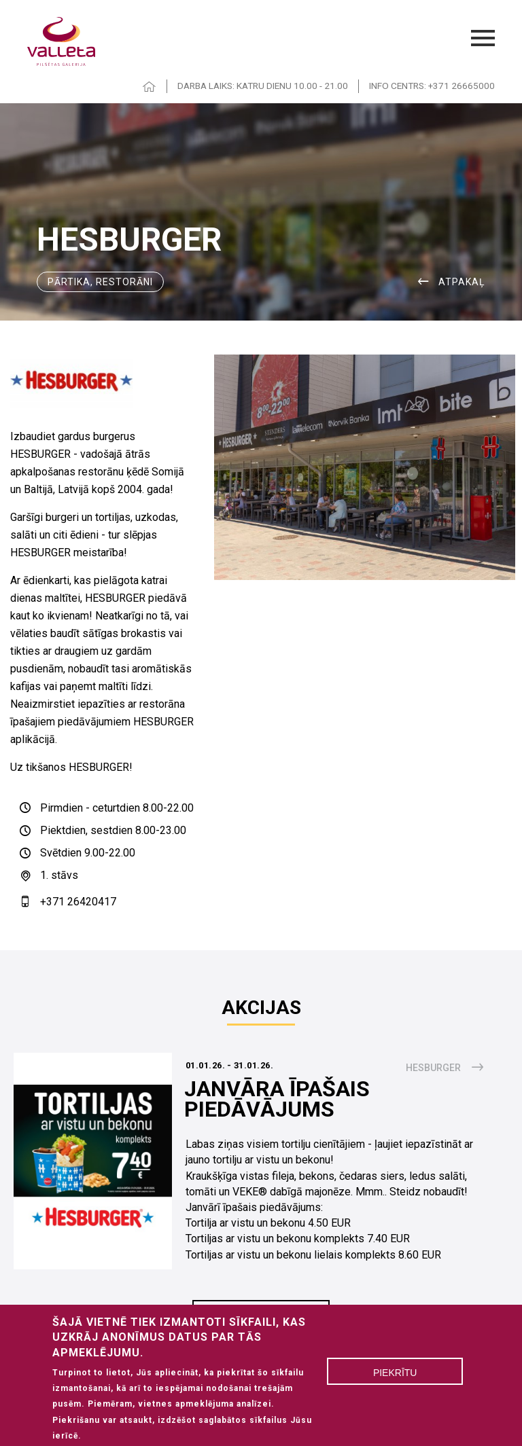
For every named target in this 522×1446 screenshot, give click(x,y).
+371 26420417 (78, 901)
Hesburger (433, 1067)
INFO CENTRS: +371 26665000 (432, 85)
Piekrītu (395, 1380)
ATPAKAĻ (461, 281)
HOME (149, 87)
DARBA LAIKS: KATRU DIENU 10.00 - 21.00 (262, 85)
